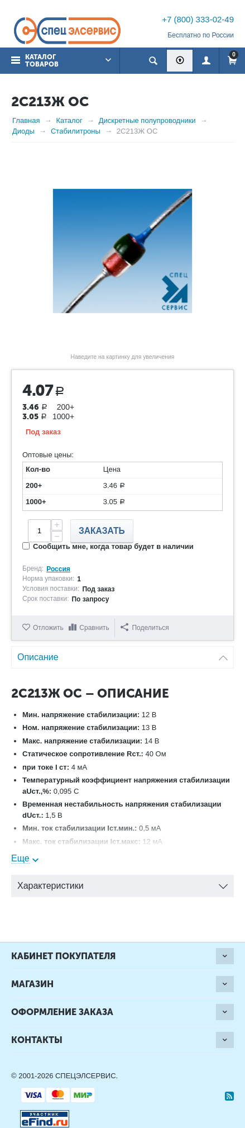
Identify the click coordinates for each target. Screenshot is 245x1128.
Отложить (48, 628)
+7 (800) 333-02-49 (198, 19)
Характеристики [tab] (122, 882)
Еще (20, 858)
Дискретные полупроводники (147, 120)
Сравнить (94, 628)
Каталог (69, 120)
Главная (26, 120)
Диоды (23, 131)
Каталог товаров (42, 60)
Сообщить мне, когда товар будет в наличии (108, 546)
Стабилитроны (75, 131)
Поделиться (145, 627)
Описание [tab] (122, 654)
